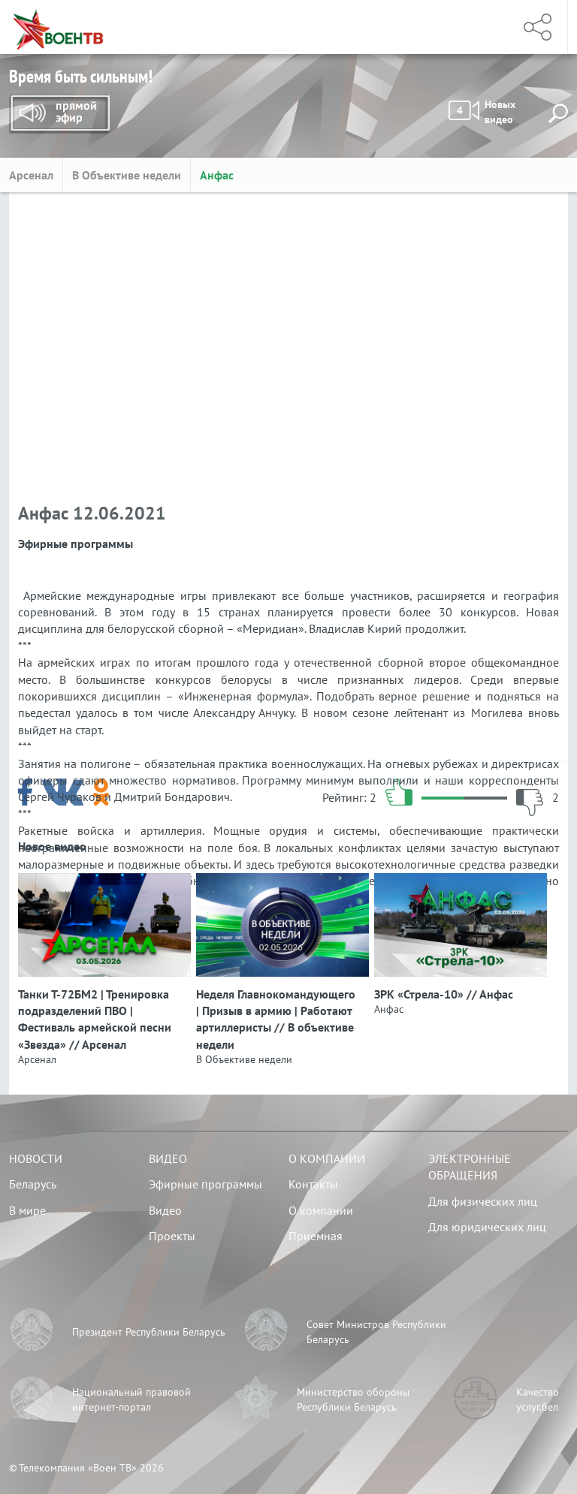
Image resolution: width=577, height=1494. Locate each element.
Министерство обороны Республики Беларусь (353, 1399)
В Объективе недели (126, 174)
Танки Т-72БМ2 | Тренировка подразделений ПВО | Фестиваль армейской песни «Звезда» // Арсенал (94, 1019)
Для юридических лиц (487, 1226)
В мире (27, 1210)
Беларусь (32, 1183)
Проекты (172, 1235)
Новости (35, 1158)
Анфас (217, 174)
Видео (168, 1158)
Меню (484, 27)
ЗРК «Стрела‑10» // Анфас (443, 994)
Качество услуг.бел (537, 1399)
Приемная (315, 1235)
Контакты (313, 1183)
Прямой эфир (59, 114)
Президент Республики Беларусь (148, 1332)
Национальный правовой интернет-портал (131, 1399)
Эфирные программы (205, 1183)
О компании (326, 1158)
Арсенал (31, 174)
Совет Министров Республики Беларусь (376, 1332)
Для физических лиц (482, 1201)
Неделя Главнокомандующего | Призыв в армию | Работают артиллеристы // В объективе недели (275, 1019)
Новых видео (482, 112)
